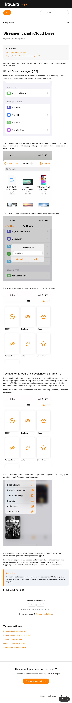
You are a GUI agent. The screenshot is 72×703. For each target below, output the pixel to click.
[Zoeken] (54, 12)
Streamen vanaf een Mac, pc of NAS (16, 635)
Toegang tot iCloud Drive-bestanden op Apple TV (23, 56)
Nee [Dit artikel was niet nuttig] (40, 605)
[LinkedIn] (23, 590)
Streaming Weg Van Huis (12, 639)
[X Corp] (20, 590)
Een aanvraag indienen (44, 614)
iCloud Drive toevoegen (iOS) (16, 53)
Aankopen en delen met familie (14, 648)
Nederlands (53, 696)
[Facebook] (17, 590)
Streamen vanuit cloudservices (14, 631)
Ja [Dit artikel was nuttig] (32, 605)
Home (42, 696)
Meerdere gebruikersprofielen (14, 643)
